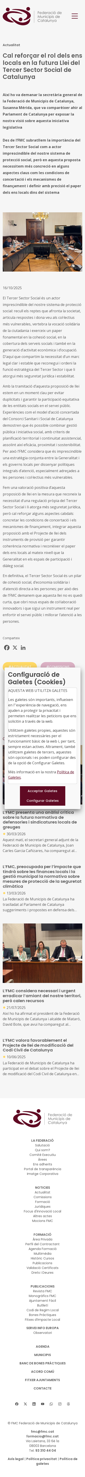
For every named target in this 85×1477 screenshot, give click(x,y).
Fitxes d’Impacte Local (42, 1319)
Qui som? (42, 1150)
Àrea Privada (42, 1239)
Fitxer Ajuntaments (42, 1380)
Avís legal (16, 1459)
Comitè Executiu (42, 1155)
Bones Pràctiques (42, 1315)
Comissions (43, 1197)
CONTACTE (42, 1388)
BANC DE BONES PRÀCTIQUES (42, 1363)
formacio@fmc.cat (42, 1436)
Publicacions (42, 1263)
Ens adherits (42, 1164)
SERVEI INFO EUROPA (42, 1328)
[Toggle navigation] (74, 16)
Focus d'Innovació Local (42, 1211)
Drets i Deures (42, 1272)
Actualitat (42, 1192)
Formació (42, 1202)
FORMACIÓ (42, 1234)
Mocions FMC (42, 1221)
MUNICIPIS (42, 1355)
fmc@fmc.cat (42, 1431)
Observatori (42, 1332)
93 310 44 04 (45, 1450)
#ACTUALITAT (19, 667)
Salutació (42, 1145)
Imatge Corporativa (42, 1174)
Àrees (42, 1159)
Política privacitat (41, 1459)
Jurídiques (42, 1206)
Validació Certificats (42, 1268)
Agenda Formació (43, 1249)
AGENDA (42, 1346)
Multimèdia (42, 1253)
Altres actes (42, 1216)
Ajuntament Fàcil (42, 1300)
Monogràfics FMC (42, 1296)
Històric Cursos (42, 1258)
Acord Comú (42, 1371)
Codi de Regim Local (43, 1310)
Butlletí (42, 1305)
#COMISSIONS (57, 667)
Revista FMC (42, 1291)
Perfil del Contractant (42, 1244)
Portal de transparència (42, 1169)
